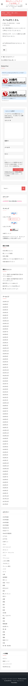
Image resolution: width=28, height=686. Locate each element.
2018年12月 (6, 463)
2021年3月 (5, 394)
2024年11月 (6, 301)
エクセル (5, 536)
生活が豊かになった (8, 250)
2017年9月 (5, 504)
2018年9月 (5, 471)
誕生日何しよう (7, 283)
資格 (4, 632)
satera (5, 23)
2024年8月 (5, 304)
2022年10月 (6, 353)
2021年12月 (6, 370)
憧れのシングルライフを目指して (14, 2)
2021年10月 (6, 375)
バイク (4, 555)
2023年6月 (5, 334)
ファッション (6, 558)
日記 (4, 607)
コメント (8, 120)
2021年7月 (5, 383)
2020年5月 (5, 416)
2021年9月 (5, 378)
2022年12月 (6, 348)
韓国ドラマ (5, 640)
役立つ (4, 596)
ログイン (5, 658)
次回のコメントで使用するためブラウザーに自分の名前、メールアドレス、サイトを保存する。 (13, 164)
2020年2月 (5, 424)
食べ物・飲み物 (7, 645)
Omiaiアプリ (6, 530)
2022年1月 (5, 367)
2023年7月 (5, 331)
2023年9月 (5, 329)
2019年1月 (5, 460)
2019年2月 (5, 457)
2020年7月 (5, 411)
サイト (6, 154)
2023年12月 (6, 320)
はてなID (5, 43)
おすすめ (5, 539)
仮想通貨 (5, 577)
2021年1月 (5, 400)
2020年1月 (5, 427)
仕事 (4, 574)
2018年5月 (5, 482)
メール (7, 147)
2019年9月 (5, 438)
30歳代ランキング (7, 233)
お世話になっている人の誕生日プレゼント (13, 259)
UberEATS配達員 (7, 533)
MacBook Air (6, 528)
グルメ (4, 544)
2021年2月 (5, 397)
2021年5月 (5, 389)
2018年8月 (5, 474)
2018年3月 (5, 487)
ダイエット (5, 549)
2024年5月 (5, 307)
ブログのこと (6, 563)
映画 (4, 610)
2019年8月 (5, 441)
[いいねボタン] (4, 50)
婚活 (4, 590)
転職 (4, 634)
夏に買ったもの (7, 288)
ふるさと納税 (6, 560)
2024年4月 (5, 309)
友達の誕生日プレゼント (9, 261)
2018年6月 (5, 479)
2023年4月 (5, 337)
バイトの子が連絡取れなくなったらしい (11, 85)
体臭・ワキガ (6, 582)
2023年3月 (5, 340)
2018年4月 (5, 485)
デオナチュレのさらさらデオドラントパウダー (13, 72)
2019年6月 (5, 446)
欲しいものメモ (7, 615)
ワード (4, 571)
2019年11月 (6, 433)
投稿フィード (6, 661)
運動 (4, 637)
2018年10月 (6, 468)
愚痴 (4, 601)
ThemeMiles (14, 682)
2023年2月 (5, 342)
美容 (4, 621)
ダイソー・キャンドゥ (8, 552)
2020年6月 (5, 413)
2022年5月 (5, 359)
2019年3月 (5, 455)
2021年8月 (5, 381)
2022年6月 (5, 356)
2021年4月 (5, 392)
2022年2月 (5, 364)
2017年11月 (6, 498)
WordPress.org (6, 666)
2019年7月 (5, 444)
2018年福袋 (6, 517)
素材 (4, 618)
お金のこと (5, 541)
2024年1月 (5, 318)
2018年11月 (6, 465)
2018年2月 (5, 490)
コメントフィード (7, 664)
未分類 (18, 23)
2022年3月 (5, 361)
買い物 (4, 629)
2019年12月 (6, 430)
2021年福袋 (6, 525)
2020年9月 (5, 405)
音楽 (4, 643)
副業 (4, 585)
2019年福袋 (6, 519)
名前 (6, 140)
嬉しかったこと (7, 593)
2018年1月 (5, 493)
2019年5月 (5, 449)
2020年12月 (6, 403)
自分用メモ (5, 626)
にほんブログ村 (7, 217)
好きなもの (5, 588)
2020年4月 (5, 419)
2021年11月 (6, 372)
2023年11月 (6, 323)
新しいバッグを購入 (8, 253)
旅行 (4, 604)
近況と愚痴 (5, 256)
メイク (4, 569)
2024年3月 (5, 312)
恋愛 (4, 599)
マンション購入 (7, 566)
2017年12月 (6, 496)
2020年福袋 (6, 522)
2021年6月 (5, 386)
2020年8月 (5, 408)
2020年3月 (5, 422)
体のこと (5, 580)
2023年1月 (5, 345)
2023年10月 (6, 326)
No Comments (7, 25)
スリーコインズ (7, 547)
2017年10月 (6, 501)
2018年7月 (5, 476)
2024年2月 (5, 315)
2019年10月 (6, 435)
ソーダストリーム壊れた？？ (9, 98)
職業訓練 (5, 623)
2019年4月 (5, 452)
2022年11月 (6, 350)
